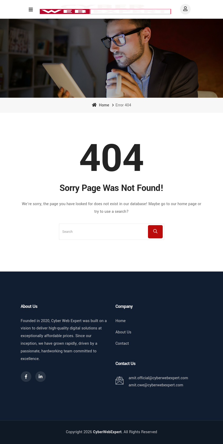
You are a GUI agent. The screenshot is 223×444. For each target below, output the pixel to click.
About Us (123, 332)
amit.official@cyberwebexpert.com (158, 378)
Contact (122, 343)
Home (100, 105)
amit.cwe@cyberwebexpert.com (156, 385)
